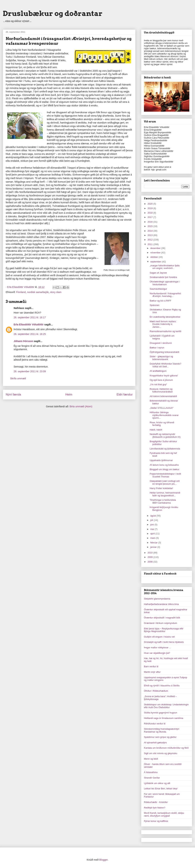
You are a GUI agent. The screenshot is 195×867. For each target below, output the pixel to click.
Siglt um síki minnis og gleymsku (160, 753)
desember (155, 248)
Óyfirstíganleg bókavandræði (164, 352)
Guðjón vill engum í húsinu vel (159, 636)
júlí (152, 520)
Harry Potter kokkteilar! (161, 488)
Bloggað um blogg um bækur (164, 469)
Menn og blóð (151, 758)
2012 (150, 239)
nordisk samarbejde (38, 292)
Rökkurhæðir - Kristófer (156, 802)
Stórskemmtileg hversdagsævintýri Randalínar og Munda (161, 730)
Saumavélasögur (158, 289)
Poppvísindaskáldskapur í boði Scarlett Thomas (165, 475)
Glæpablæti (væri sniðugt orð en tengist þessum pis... (164, 482)
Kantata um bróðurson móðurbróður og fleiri (166, 748)
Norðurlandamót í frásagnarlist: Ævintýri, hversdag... (165, 295)
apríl (152, 533)
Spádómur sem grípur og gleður (160, 737)
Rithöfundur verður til (154, 723)
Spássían (154, 305)
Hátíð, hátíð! (156, 429)
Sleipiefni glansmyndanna (157, 598)
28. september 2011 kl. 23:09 (30, 371)
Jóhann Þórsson (23, 341)
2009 (150, 557)
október (154, 257)
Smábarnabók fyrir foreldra (163, 277)
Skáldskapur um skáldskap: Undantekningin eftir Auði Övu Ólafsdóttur (166, 706)
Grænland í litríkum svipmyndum (160, 623)
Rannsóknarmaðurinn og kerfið (165, 331)
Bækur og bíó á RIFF (160, 300)
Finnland (21, 292)
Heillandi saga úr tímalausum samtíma (163, 718)
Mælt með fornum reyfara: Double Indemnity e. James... (163, 324)
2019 (150, 208)
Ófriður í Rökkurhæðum (156, 691)
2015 (150, 226)
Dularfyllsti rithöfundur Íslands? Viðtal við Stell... (165, 365)
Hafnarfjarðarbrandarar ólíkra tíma (161, 604)
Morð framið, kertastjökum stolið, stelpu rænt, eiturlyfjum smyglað (164, 814)
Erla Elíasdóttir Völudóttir (29, 324)
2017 (150, 217)
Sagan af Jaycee (158, 272)
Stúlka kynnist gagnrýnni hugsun (160, 712)
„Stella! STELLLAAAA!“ (161, 408)
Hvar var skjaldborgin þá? (157, 653)
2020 (150, 203)
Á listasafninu (151, 772)
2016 (150, 221)
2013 (150, 235)
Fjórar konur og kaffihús (156, 821)
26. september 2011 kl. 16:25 (30, 334)
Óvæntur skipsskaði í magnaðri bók (162, 617)
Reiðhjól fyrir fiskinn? (154, 807)
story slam (56, 292)
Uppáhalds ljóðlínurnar (161, 460)
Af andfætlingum (158, 371)
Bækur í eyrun (157, 347)
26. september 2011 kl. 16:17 (30, 317)
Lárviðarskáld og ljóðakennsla (165, 448)
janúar (153, 547)
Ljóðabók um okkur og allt (157, 783)
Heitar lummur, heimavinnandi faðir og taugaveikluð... (165, 494)
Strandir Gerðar (152, 777)
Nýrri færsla (13, 394)
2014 (150, 230)
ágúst (153, 515)
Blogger (103, 859)
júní (152, 524)
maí (152, 529)
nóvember (155, 252)
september (156, 261)
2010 (150, 552)
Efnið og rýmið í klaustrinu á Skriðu (162, 685)
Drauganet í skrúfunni (161, 343)
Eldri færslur (125, 394)
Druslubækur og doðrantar (52, 13)
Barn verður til (151, 666)
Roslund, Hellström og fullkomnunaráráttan (161, 390)
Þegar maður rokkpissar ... (157, 647)
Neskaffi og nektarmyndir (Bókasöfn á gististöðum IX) (165, 435)
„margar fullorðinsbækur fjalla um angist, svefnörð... (164, 267)
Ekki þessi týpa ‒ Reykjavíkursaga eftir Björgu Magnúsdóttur (163, 630)
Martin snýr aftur (152, 672)
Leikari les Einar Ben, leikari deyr (160, 788)
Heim (68, 394)
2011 (150, 244)
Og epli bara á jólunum (161, 380)
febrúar (154, 542)
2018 (150, 212)
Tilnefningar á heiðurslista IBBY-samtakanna (163, 501)
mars (153, 538)
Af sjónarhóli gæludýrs (155, 742)
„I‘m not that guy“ (158, 384)
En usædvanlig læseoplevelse (165, 316)
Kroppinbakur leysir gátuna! (164, 375)
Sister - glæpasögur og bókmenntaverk (161, 358)
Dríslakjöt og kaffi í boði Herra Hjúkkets (164, 642)
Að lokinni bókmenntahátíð (163, 396)
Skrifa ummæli (18, 378)
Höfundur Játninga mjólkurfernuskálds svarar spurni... (164, 415)
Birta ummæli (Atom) (80, 406)
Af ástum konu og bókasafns (164, 465)
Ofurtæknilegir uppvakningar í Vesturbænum (165, 283)
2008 (150, 561)
